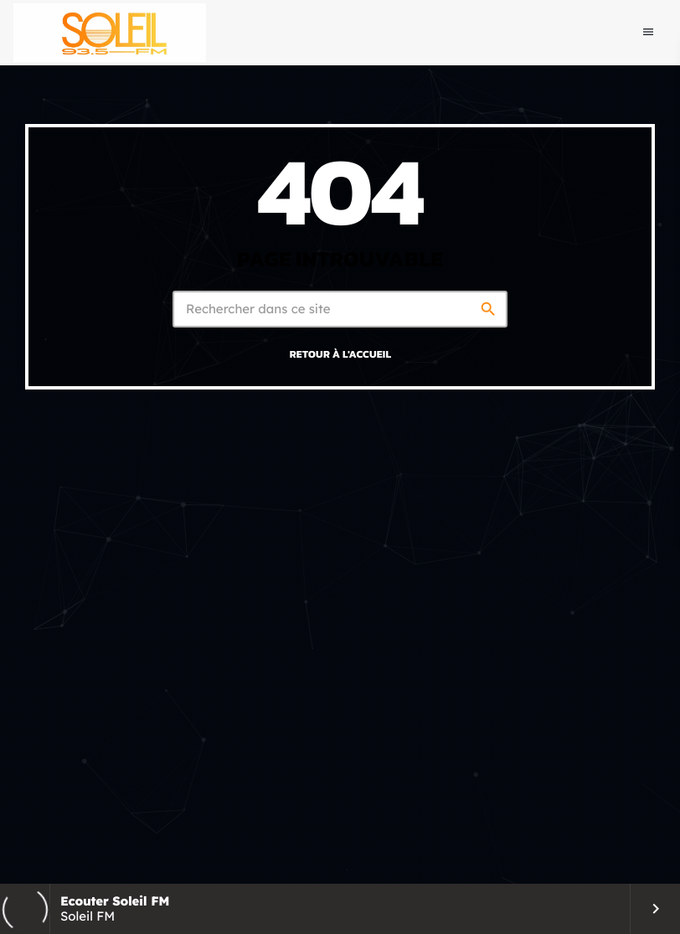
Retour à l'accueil (341, 354)
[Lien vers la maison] (109, 32)
